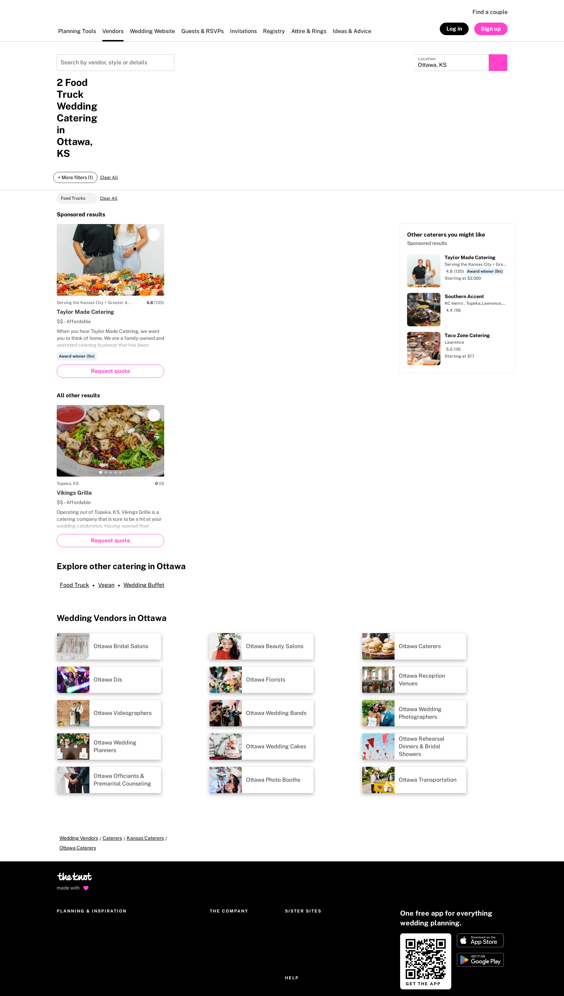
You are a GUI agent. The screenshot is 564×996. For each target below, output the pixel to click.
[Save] (154, 149)
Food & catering (130, 92)
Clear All (109, 113)
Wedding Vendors (78, 753)
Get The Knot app (76, 875)
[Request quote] (110, 286)
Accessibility (147, 979)
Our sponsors (224, 908)
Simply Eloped (301, 853)
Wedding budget (75, 886)
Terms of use (110, 979)
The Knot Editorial (229, 853)
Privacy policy (72, 979)
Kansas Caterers (71, 49)
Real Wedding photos (149, 897)
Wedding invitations (78, 864)
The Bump (296, 831)
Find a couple (490, 12)
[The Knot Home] (75, 15)
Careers (219, 864)
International (224, 875)
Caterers (112, 753)
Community (139, 908)
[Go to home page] (75, 784)
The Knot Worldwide (232, 831)
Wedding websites (77, 831)
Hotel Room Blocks (147, 886)
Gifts (131, 875)
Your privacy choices (192, 979)
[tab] (100, 206)
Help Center (298, 897)
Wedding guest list (77, 908)
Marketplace (71, 853)
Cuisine (168, 92)
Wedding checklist (77, 897)
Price (63, 92)
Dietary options (205, 92)
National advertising (232, 897)
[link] (457, 978)
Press (216, 886)
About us (220, 842)
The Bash (295, 842)
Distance (91, 92)
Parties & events (144, 853)
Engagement (141, 842)
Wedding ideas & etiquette (155, 831)
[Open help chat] (66, 938)
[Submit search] (501, 62)
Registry (66, 842)
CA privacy (235, 979)
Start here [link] (416, 943)
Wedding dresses (145, 864)
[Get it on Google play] (480, 865)
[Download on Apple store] (480, 846)
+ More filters (248, 92)
